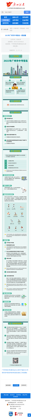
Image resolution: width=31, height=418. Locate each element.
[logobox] (15, 5)
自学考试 (15, 20)
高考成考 (25, 17)
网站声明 (25, 395)
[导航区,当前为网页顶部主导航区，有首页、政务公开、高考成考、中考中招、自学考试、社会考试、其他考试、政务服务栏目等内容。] (15, 20)
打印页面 (16, 385)
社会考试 (25, 20)
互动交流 (25, 23)
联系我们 (12, 395)
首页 (5, 17)
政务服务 (15, 23)
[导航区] (15, 7)
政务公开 (15, 17)
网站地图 (6, 395)
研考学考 (6, 23)
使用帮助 (18, 395)
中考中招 (6, 20)
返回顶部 (8, 385)
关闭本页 (23, 385)
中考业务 (22, 28)
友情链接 (15, 396)
